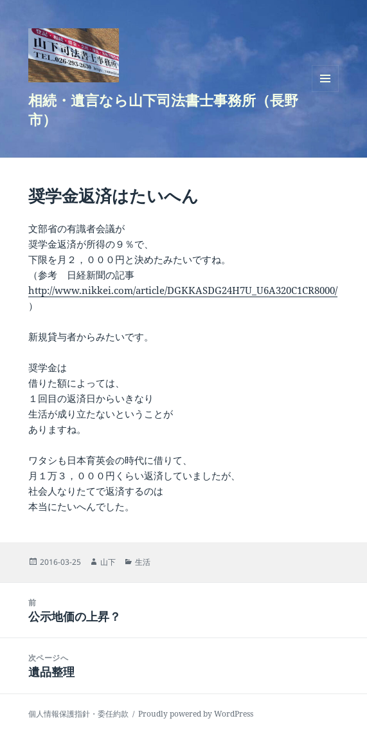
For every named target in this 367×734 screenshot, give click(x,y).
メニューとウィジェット (325, 91)
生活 (142, 561)
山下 (108, 561)
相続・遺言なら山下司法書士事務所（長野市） (163, 109)
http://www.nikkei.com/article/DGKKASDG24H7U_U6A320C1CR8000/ (182, 290)
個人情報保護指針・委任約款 (78, 713)
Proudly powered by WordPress (195, 713)
